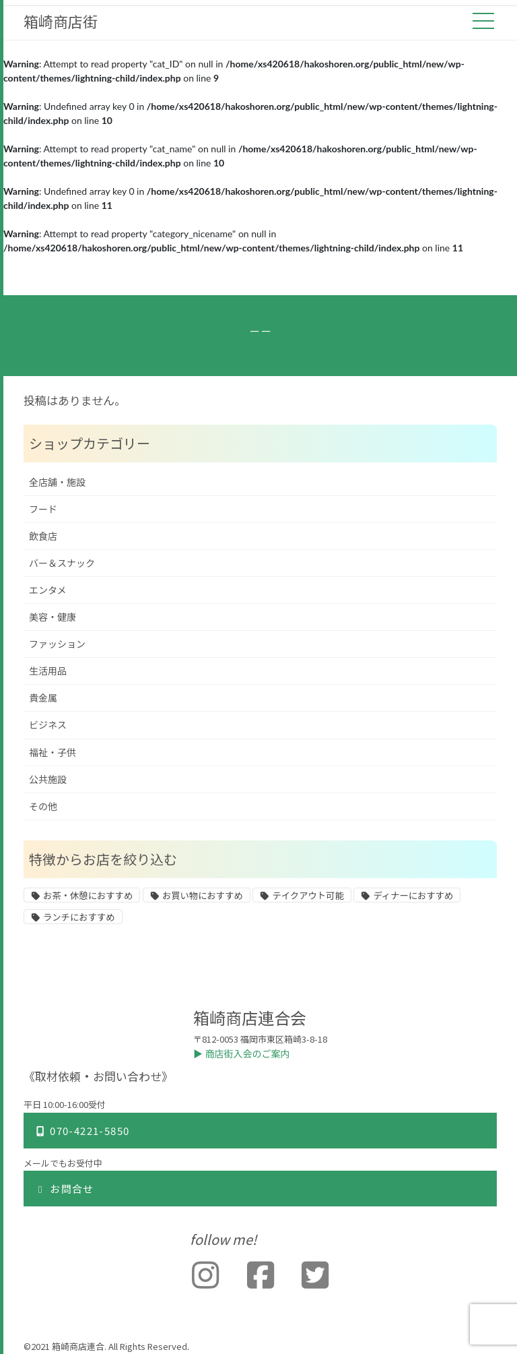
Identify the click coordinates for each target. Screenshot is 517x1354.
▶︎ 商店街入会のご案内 (241, 1053)
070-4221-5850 (81, 1131)
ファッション (57, 644)
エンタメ (48, 590)
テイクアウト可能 (307, 895)
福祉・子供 (52, 752)
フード (43, 509)
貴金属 (43, 698)
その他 (43, 806)
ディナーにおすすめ (413, 895)
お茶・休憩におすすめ (88, 895)
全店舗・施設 (57, 482)
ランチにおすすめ (79, 917)
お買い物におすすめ (202, 895)
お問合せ (64, 1188)
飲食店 (43, 536)
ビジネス (48, 725)
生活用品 (48, 671)
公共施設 (48, 779)
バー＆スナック (62, 563)
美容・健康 (52, 617)
